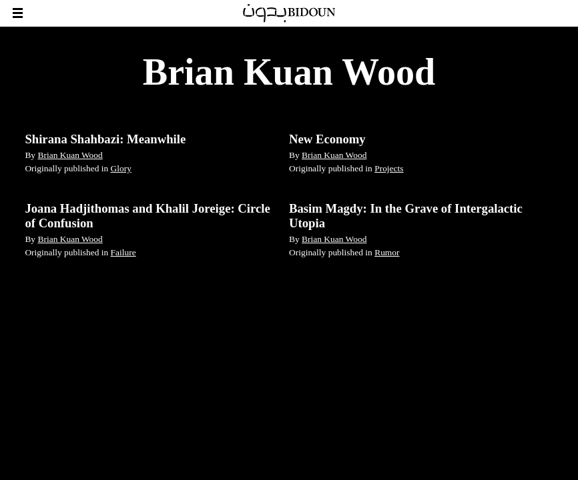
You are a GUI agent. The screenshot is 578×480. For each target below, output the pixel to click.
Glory (121, 168)
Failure (123, 252)
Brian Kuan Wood (69, 155)
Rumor (386, 252)
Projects (388, 168)
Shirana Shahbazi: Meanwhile (105, 139)
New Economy (327, 139)
